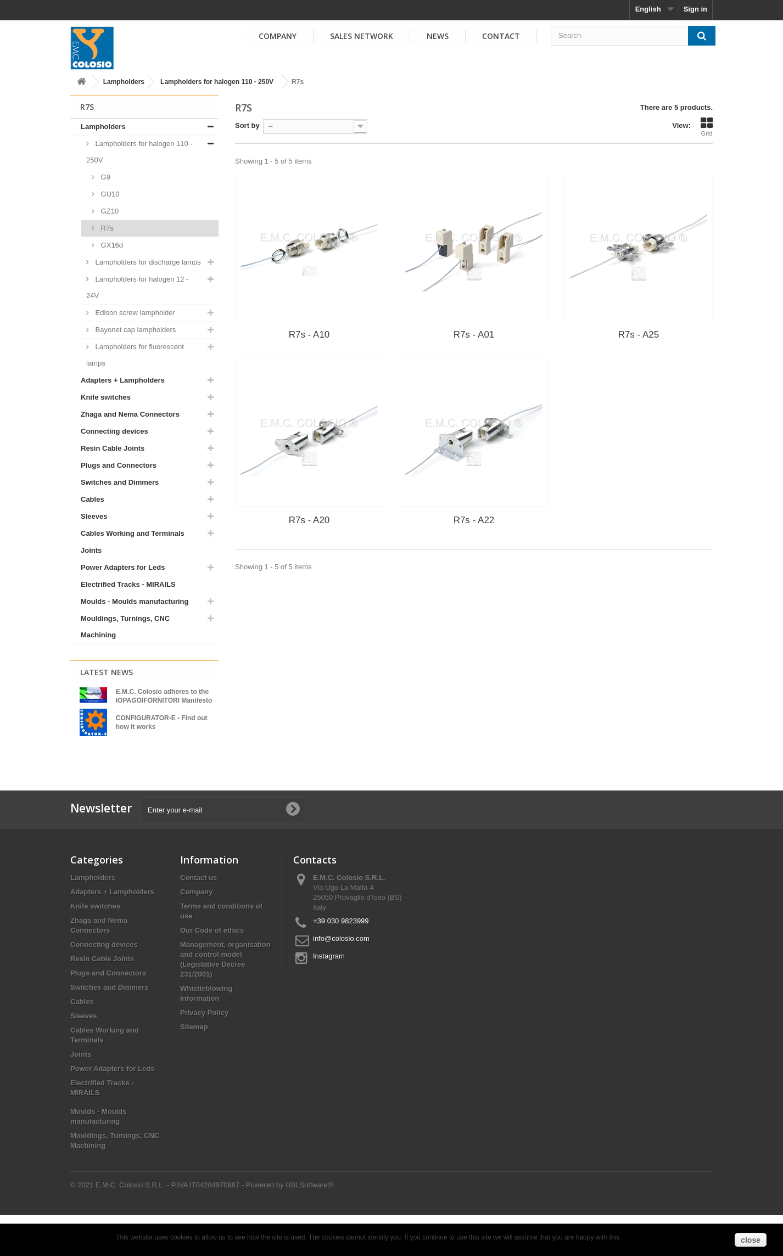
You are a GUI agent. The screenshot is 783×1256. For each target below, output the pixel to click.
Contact (501, 36)
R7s (106, 228)
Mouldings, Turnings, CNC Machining (125, 626)
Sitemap (194, 1068)
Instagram (329, 997)
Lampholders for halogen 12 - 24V (137, 287)
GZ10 (109, 211)
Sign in (695, 9)
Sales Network (361, 36)
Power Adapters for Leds (123, 567)
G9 (104, 177)
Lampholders (123, 82)
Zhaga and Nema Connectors (130, 414)
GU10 (109, 194)
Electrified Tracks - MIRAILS (128, 584)
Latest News (106, 672)
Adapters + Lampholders (123, 380)
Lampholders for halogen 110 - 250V (216, 82)
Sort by (247, 125)
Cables (92, 499)
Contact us (198, 919)
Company (278, 36)
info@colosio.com (341, 979)
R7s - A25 (638, 334)
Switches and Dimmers (120, 482)
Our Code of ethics (212, 971)
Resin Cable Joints (112, 448)
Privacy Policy (204, 1054)
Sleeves (94, 516)
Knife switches (106, 397)
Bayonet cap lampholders (134, 330)
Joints (91, 550)
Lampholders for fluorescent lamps (135, 355)
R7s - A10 (309, 334)
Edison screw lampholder (134, 313)
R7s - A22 (474, 520)
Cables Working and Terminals (132, 533)
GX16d (111, 245)
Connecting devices (114, 431)
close (750, 1240)
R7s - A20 (309, 520)
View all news (144, 780)
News (438, 36)
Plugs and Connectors (118, 465)
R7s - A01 (474, 334)
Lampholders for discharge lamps (147, 262)
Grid (707, 127)
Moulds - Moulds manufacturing (134, 601)
